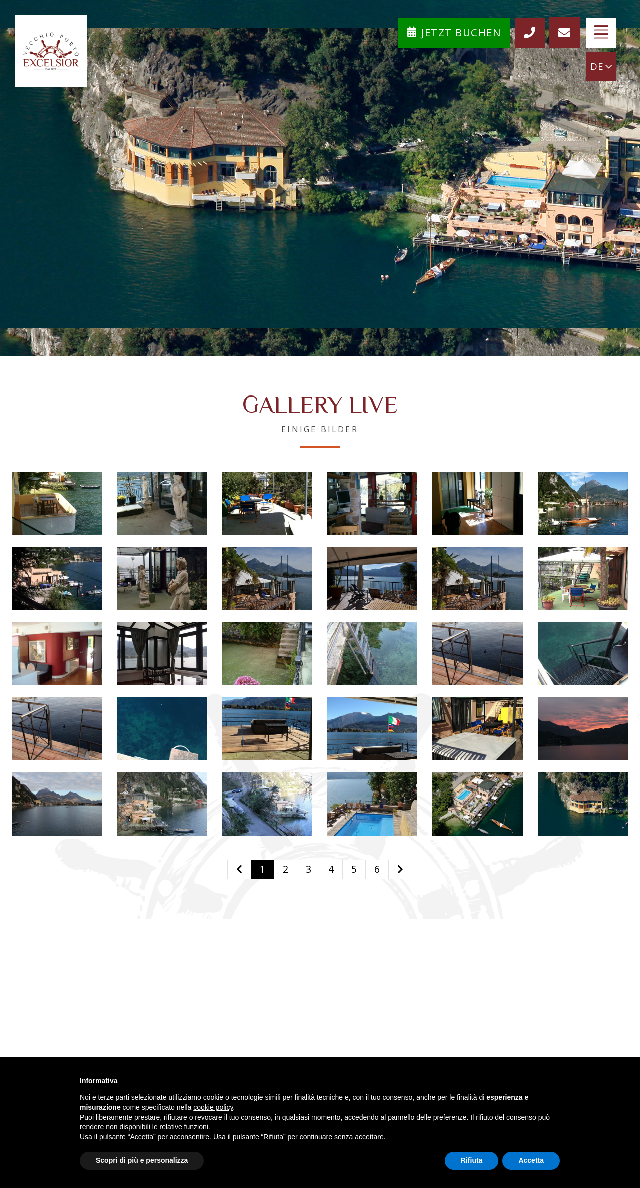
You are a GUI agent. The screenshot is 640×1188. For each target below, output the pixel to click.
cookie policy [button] (213, 1107)
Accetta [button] (531, 1160)
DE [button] (600, 68)
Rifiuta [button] (472, 1160)
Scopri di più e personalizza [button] (142, 1160)
